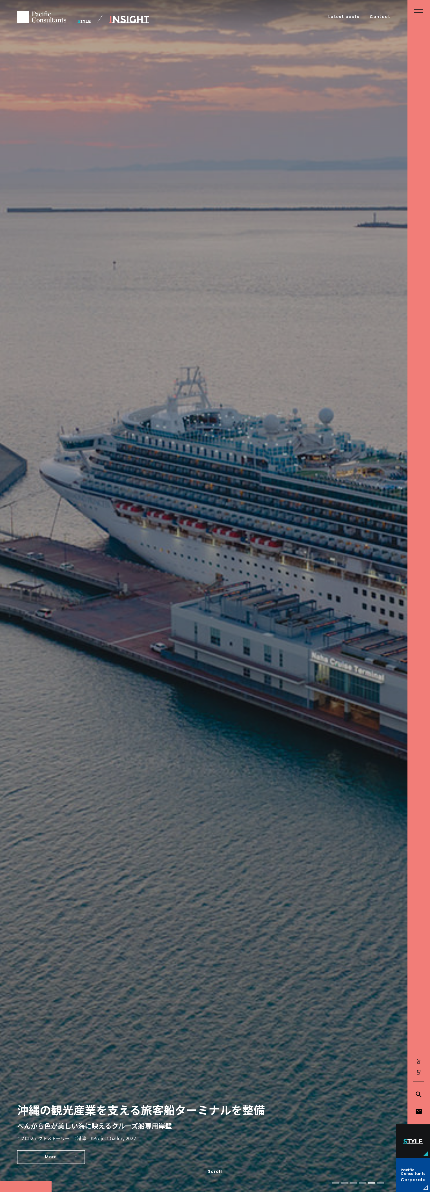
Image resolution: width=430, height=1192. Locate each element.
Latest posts (344, 16)
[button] (335, 1183)
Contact (380, 16)
